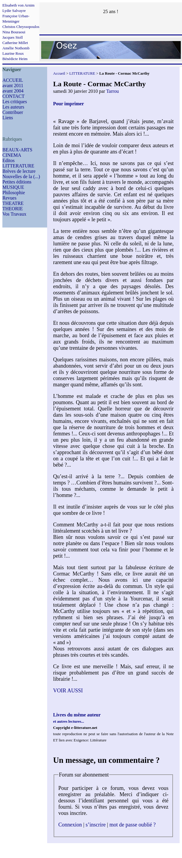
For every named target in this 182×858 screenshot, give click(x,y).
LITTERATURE (18, 165)
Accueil (59, 73)
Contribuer (12, 112)
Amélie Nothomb (16, 48)
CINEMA (11, 155)
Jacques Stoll (12, 37)
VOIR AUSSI (68, 691)
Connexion (70, 825)
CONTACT (13, 96)
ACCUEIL (12, 80)
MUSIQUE (13, 187)
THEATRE (13, 203)
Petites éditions (16, 181)
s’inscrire (96, 825)
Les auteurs (13, 106)
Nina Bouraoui (13, 32)
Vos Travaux (14, 214)
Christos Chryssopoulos (20, 26)
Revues (9, 197)
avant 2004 (13, 90)
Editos (8, 160)
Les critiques (14, 101)
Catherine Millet (15, 42)
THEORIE (12, 208)
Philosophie (13, 192)
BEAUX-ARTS (17, 149)
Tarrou (112, 91)
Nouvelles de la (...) (21, 176)
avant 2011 (12, 85)
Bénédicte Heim (14, 59)
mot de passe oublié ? (132, 825)
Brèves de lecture (19, 171)
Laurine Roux (13, 53)
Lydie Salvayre (14, 10)
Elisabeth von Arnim (18, 5)
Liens (7, 117)
